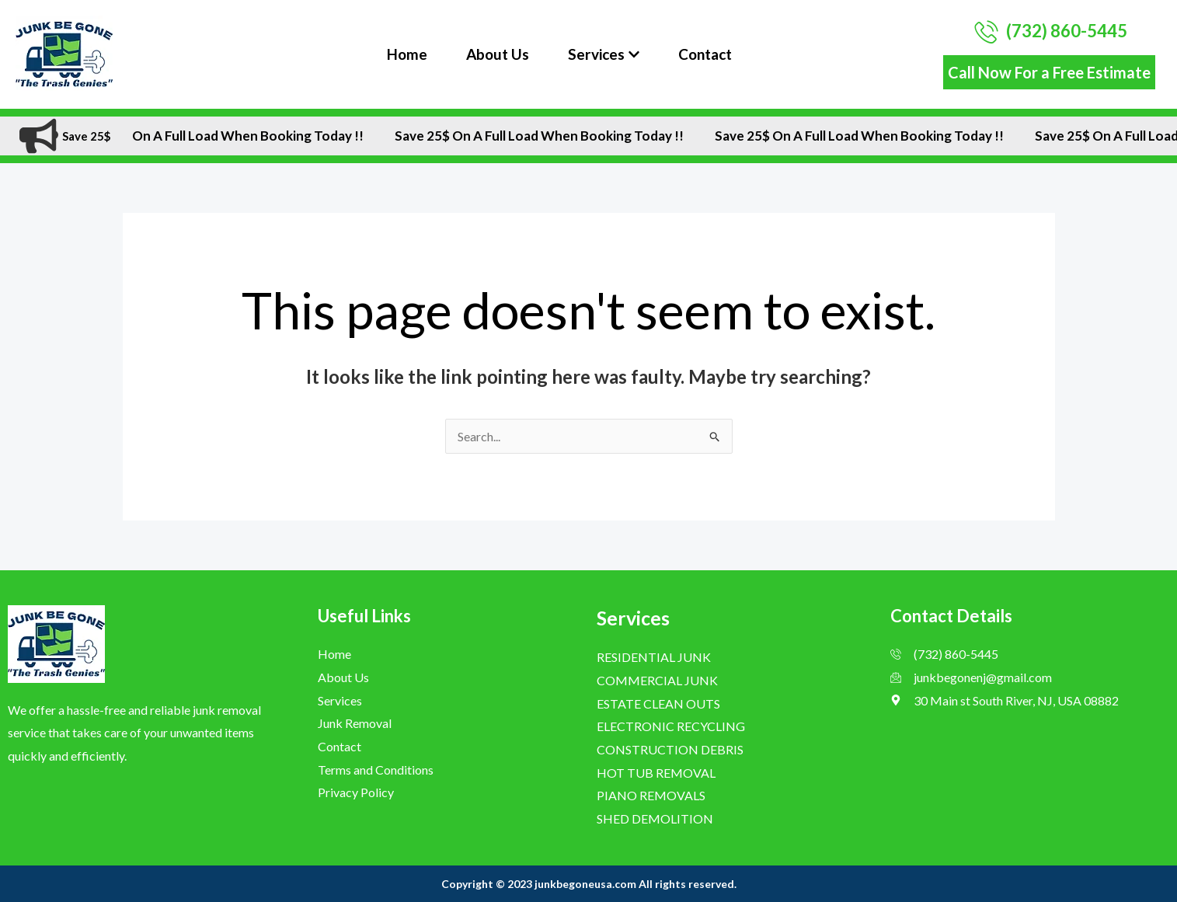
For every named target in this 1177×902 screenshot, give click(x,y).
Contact (705, 54)
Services (603, 54)
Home (407, 54)
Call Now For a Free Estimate (1049, 72)
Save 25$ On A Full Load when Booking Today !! (235, 136)
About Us (497, 54)
